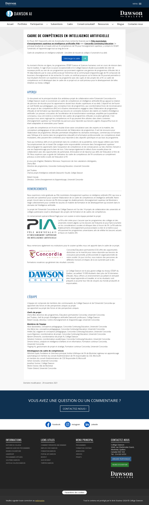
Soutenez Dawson (13, 460)
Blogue (120, 24)
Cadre (70, 24)
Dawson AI (23, 13)
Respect (44, 457)
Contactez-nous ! (74, 408)
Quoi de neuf (46, 460)
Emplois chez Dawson (49, 448)
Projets (79, 457)
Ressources (103, 24)
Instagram (76, 424)
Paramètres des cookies (74, 492)
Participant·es (36, 24)
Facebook (56, 424)
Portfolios (22, 24)
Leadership (10, 454)
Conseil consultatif (86, 24)
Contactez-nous (135, 24)
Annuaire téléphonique (121, 459)
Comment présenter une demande (53, 445)
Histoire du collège (13, 445)
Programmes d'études (14, 457)
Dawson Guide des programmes (18, 448)
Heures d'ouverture (13, 451)
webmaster (39, 500)
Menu (140, 4)
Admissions (80, 451)
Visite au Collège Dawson (15, 463)
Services (79, 454)
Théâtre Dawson (47, 463)
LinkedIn (94, 424)
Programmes (81, 445)
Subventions (57, 24)
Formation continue (84, 448)
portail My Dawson (48, 454)
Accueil (10, 24)
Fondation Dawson (48, 451)
